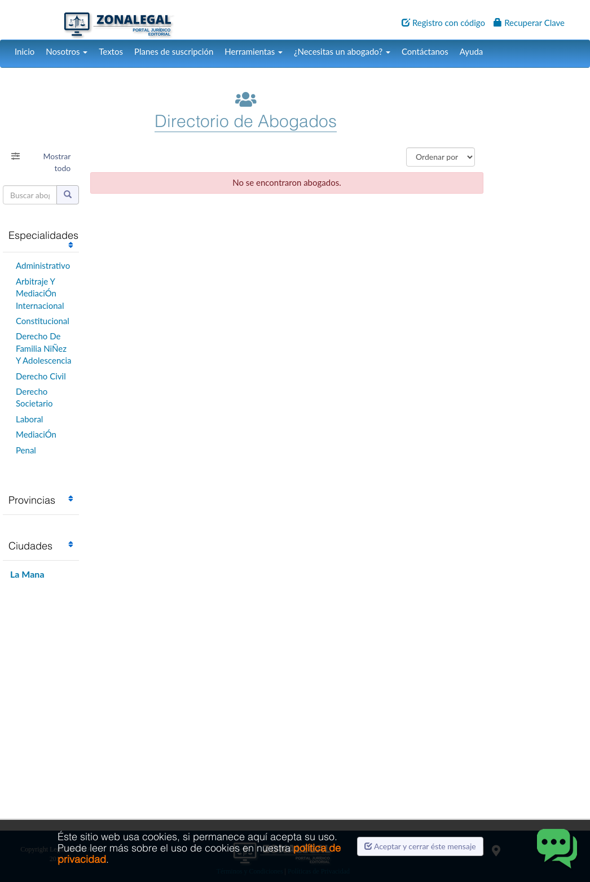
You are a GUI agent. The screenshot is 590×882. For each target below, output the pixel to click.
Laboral (29, 419)
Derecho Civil (41, 376)
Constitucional (42, 321)
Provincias (31, 500)
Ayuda (471, 51)
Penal (26, 450)
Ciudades (30, 545)
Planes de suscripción (173, 51)
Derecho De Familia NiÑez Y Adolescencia (44, 348)
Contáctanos (425, 51)
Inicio (24, 51)
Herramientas (253, 51)
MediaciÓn (36, 434)
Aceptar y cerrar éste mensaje (420, 846)
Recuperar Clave (529, 23)
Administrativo (43, 265)
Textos (111, 51)
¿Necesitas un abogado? (342, 51)
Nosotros (66, 51)
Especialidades (43, 235)
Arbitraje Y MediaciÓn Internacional (40, 293)
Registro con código (443, 23)
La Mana (27, 574)
